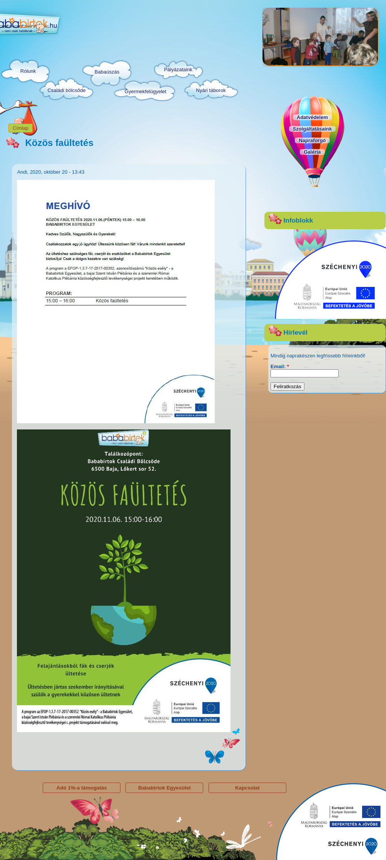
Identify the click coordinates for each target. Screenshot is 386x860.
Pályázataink (178, 69)
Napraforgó (312, 140)
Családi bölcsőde (66, 90)
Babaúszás (107, 72)
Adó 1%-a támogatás (82, 788)
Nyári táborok (211, 90)
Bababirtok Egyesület (164, 788)
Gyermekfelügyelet (145, 91)
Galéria (312, 152)
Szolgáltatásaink (312, 129)
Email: (280, 366)
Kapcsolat (247, 788)
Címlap (20, 128)
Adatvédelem (312, 117)
